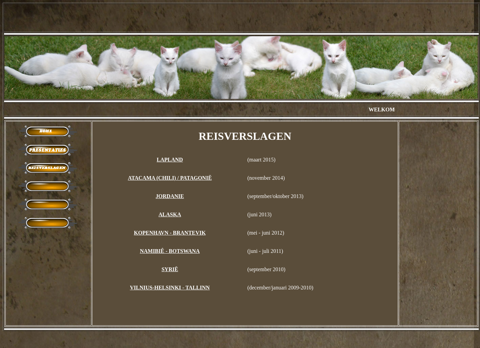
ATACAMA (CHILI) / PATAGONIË (170, 178)
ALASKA (169, 214)
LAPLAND (170, 159)
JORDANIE (170, 196)
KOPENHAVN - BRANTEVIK (170, 233)
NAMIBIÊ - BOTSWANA (170, 251)
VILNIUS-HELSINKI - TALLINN (170, 287)
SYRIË (169, 269)
